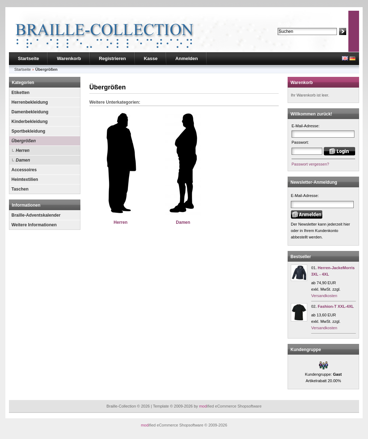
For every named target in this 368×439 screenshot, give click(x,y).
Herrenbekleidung (29, 102)
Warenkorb (69, 58)
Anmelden (186, 58)
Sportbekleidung (28, 131)
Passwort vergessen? (310, 164)
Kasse (151, 58)
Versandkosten (324, 296)
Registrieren (112, 58)
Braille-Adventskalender (35, 215)
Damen (23, 160)
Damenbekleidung (29, 111)
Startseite (28, 58)
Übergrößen (23, 140)
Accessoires (24, 169)
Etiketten (20, 92)
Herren (23, 150)
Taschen (20, 189)
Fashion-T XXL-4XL (336, 306)
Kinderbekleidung (29, 121)
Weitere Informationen (33, 224)
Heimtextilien (24, 179)
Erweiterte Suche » (294, 38)
